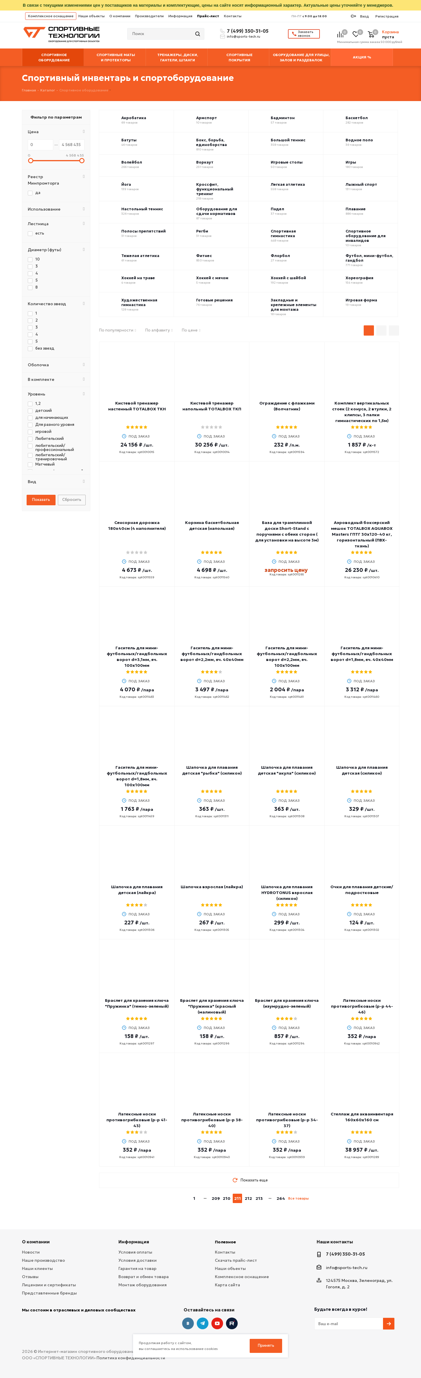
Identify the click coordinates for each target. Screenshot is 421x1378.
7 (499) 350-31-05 (247, 31)
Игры (351, 162)
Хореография (359, 278)
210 (226, 1198)
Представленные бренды (49, 1293)
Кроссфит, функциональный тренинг (214, 189)
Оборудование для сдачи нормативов (216, 211)
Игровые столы (287, 162)
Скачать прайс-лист (236, 1260)
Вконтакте (188, 1323)
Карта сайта (227, 1284)
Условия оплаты (135, 1252)
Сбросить (71, 499)
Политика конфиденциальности (130, 1357)
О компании (119, 16)
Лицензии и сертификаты (49, 1284)
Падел (277, 209)
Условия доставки (137, 1260)
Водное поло (359, 140)
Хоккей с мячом (212, 278)
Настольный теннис (142, 209)
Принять (266, 1345)
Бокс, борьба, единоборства (211, 142)
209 (216, 1198)
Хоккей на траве (138, 278)
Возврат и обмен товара (143, 1276)
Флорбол (280, 256)
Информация (180, 16)
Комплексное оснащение (50, 16)
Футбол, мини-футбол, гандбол (369, 258)
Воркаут (204, 162)
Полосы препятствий (143, 231)
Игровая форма (361, 300)
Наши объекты (91, 16)
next (315, 1198)
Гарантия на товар (137, 1268)
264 (281, 1198)
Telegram (202, 1323)
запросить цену (286, 570)
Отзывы (30, 1276)
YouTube (217, 1323)
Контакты (232, 16)
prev (183, 1198)
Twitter (232, 1323)
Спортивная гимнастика (283, 233)
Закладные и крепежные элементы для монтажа (293, 305)
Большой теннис (288, 140)
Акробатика (133, 118)
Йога (126, 184)
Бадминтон (283, 118)
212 (248, 1198)
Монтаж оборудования (142, 1284)
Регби (202, 231)
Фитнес (204, 256)
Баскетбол (357, 118)
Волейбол (131, 162)
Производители (149, 16)
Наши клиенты (37, 1268)
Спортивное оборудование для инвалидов (366, 236)
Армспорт (206, 118)
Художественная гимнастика (139, 302)
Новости (31, 1252)
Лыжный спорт (361, 184)
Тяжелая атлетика (140, 256)
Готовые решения (214, 300)
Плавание (356, 209)
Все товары (298, 1198)
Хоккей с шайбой (288, 278)
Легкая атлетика (288, 184)
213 (259, 1198)
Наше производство (43, 1260)
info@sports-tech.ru (243, 36)
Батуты (129, 140)
